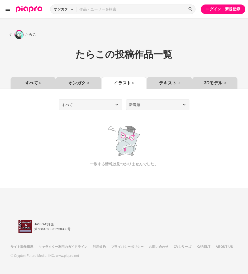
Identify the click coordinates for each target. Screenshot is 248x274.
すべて (33, 83)
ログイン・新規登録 (223, 9)
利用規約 (99, 247)
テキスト (169, 83)
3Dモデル (215, 83)
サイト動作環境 (22, 247)
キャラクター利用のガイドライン (63, 247)
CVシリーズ (183, 247)
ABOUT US (224, 247)
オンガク (78, 83)
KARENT (204, 247)
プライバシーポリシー (127, 247)
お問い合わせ (159, 247)
